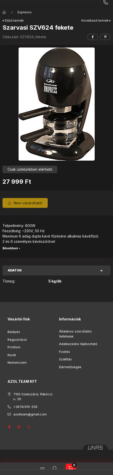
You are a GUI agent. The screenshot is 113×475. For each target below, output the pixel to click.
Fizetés (64, 352)
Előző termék (14, 20)
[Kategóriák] (42, 469)
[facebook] (93, 37)
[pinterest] (105, 37)
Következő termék (95, 20)
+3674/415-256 (25, 407)
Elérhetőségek (70, 367)
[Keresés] (55, 469)
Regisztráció (17, 340)
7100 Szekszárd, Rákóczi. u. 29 (33, 396)
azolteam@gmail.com (30, 414)
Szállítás (65, 359)
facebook (9, 427)
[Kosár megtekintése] (71, 469)
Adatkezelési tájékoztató (78, 344)
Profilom (14, 347)
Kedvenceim (17, 362)
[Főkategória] (4, 12)
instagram (19, 427)
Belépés (14, 332)
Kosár (12, 355)
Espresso (25, 12)
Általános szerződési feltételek (75, 333)
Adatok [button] (15, 270)
